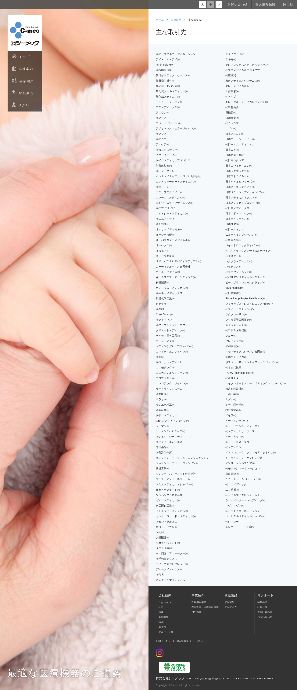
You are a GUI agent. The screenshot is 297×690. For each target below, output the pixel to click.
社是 (161, 607)
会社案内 (165, 595)
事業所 (162, 626)
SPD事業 (196, 612)
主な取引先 (230, 607)
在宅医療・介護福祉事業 (205, 607)
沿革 (161, 622)
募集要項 (262, 602)
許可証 (288, 4)
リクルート (265, 595)
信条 (161, 612)
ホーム (160, 19)
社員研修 (262, 607)
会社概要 (163, 617)
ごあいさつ (165, 602)
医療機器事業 (198, 602)
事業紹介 (197, 595)
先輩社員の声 (264, 612)
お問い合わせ (238, 4)
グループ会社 (166, 631)
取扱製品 (176, 19)
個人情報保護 (266, 4)
